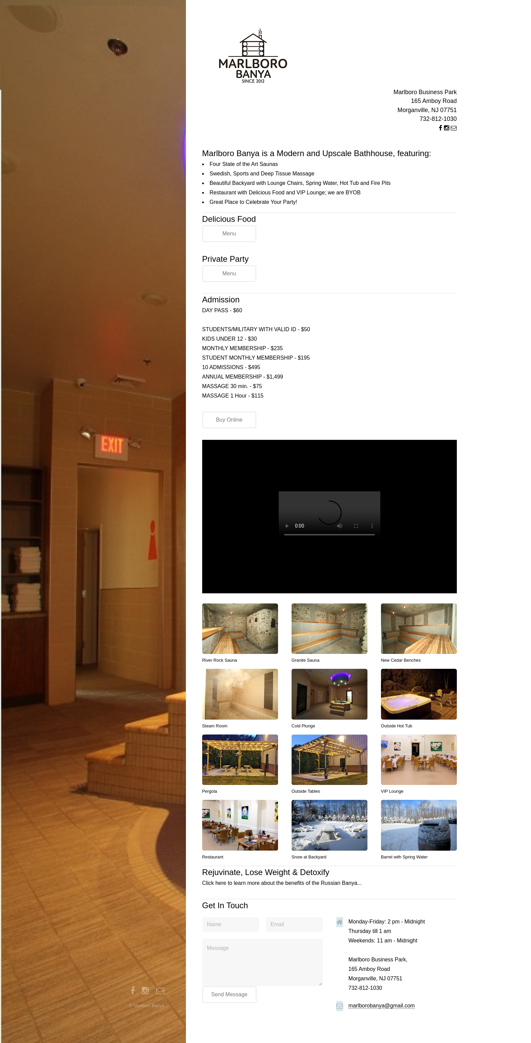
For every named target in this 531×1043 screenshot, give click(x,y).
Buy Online (229, 420)
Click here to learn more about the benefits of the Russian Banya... (329, 876)
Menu (229, 233)
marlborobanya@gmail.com (381, 1005)
